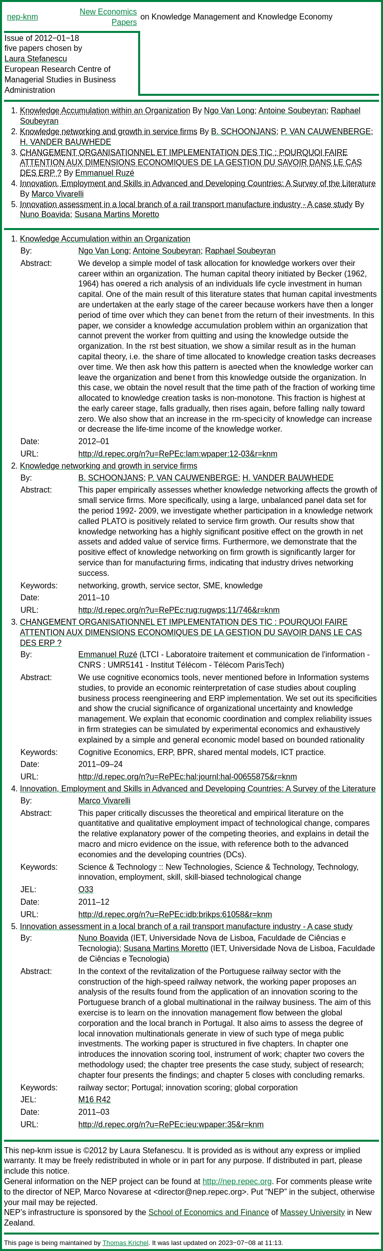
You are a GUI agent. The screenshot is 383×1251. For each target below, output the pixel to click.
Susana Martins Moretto (116, 214)
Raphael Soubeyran (240, 251)
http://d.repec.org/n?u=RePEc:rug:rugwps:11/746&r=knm (179, 610)
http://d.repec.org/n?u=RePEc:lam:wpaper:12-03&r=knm (177, 454)
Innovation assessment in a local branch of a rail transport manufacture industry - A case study (186, 204)
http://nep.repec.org (237, 1181)
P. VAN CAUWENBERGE (326, 131)
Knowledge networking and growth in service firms (108, 131)
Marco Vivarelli (57, 194)
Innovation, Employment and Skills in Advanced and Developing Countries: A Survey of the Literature (198, 183)
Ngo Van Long (229, 110)
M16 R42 (94, 1099)
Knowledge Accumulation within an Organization (105, 110)
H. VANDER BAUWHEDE (65, 142)
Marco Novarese (113, 1192)
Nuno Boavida (45, 214)
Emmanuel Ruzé (104, 173)
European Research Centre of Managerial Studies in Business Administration (60, 79)
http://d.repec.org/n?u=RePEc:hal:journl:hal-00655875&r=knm (187, 776)
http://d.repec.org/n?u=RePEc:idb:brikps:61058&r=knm (175, 914)
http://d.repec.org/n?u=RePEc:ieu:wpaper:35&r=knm (171, 1124)
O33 (85, 889)
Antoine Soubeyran (292, 110)
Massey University (312, 1212)
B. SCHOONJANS (243, 131)
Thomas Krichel (125, 1243)
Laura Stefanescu (35, 58)
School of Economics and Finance (209, 1212)
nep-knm (22, 16)
